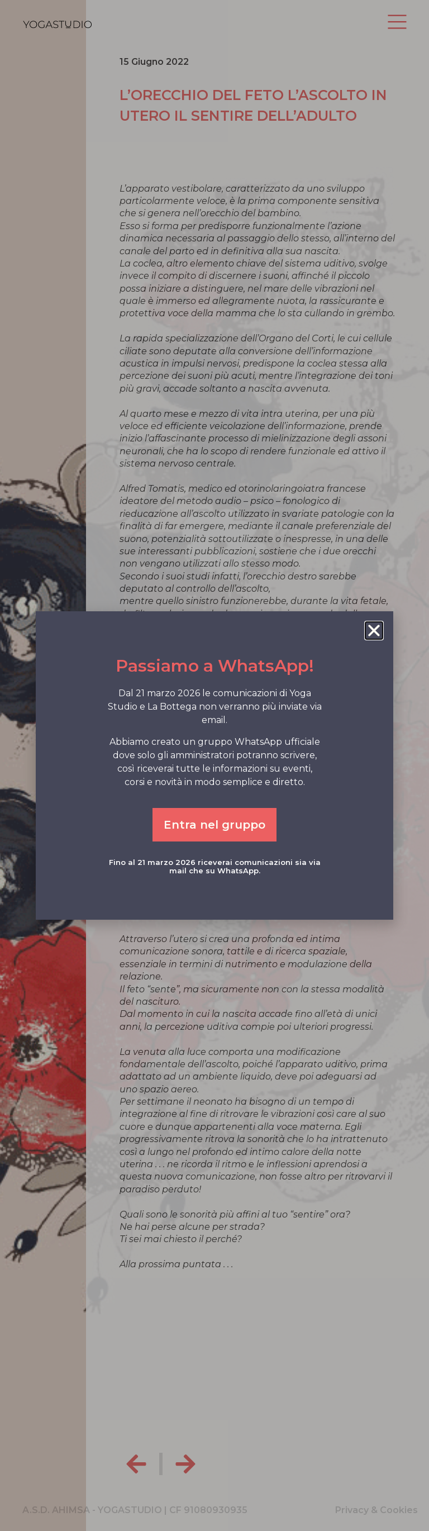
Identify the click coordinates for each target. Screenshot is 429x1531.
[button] (374, 630)
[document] (214, 765)
